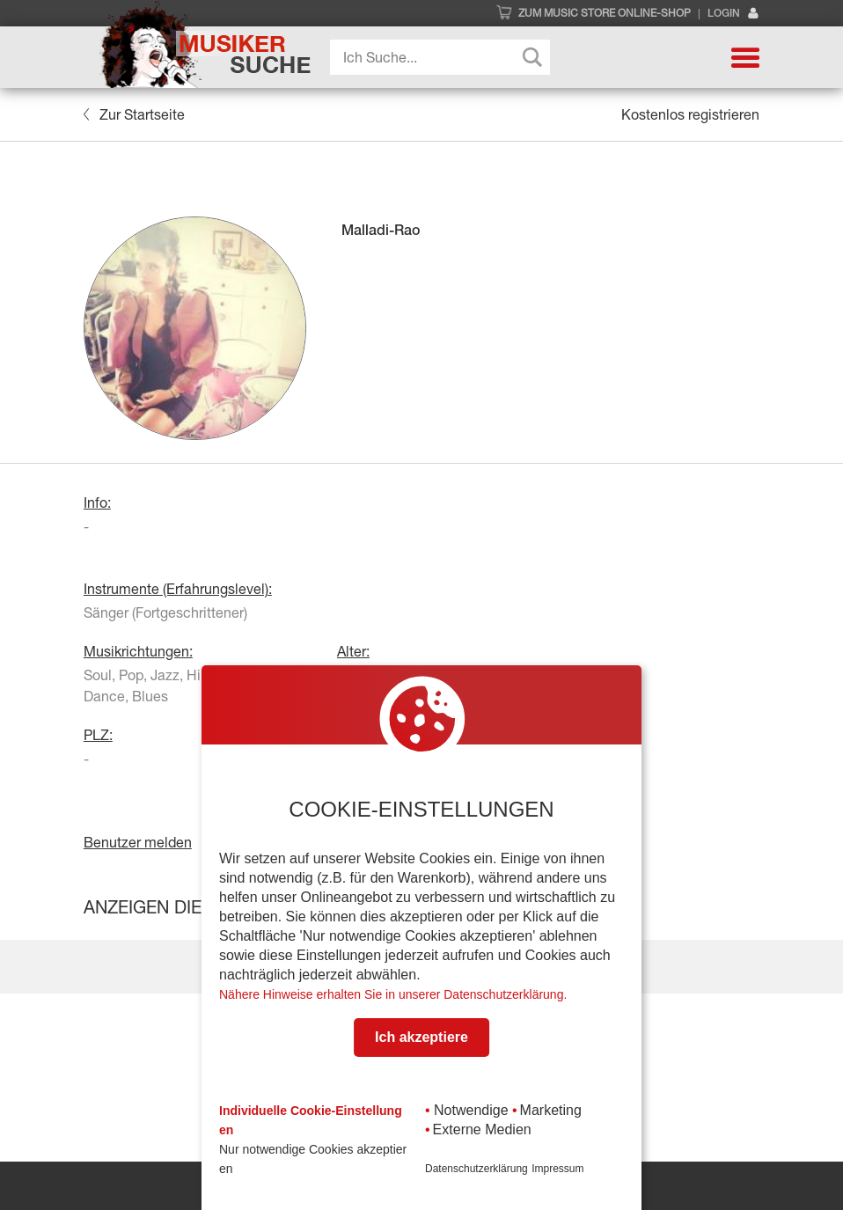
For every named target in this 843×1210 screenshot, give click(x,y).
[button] (745, 57)
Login (733, 13)
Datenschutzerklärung (476, 1168)
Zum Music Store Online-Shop (604, 13)
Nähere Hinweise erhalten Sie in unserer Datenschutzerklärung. (393, 994)
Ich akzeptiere (421, 1037)
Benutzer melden (138, 842)
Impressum (557, 1168)
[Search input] (444, 57)
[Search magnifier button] (532, 57)
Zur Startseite (134, 114)
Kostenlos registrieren (690, 114)
